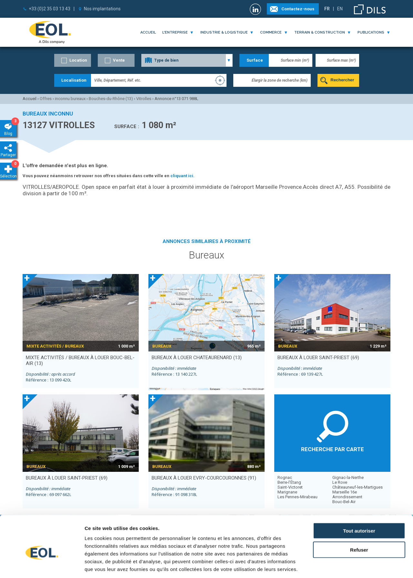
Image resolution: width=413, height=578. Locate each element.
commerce (271, 32)
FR (327, 8)
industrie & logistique (224, 32)
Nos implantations (102, 8)
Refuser (359, 517)
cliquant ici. (182, 175)
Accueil (148, 32)
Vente (119, 60)
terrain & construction (319, 32)
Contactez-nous (297, 8)
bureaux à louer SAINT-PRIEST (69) (318, 357)
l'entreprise (175, 32)
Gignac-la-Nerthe (348, 477)
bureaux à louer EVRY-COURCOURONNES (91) (204, 478)
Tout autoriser (359, 498)
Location (78, 60)
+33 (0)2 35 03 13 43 (49, 8)
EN (340, 8)
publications (371, 32)
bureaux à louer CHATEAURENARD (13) (197, 357)
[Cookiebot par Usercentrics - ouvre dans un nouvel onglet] (42, 565)
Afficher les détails (355, 565)
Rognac (284, 477)
